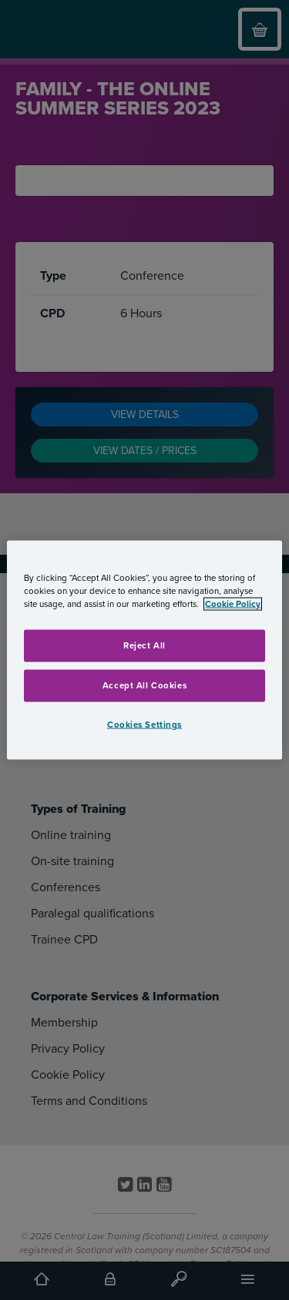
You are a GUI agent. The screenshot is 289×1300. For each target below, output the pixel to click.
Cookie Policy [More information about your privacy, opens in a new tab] (232, 604)
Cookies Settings (144, 725)
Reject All (144, 646)
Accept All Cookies (144, 686)
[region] (144, 650)
